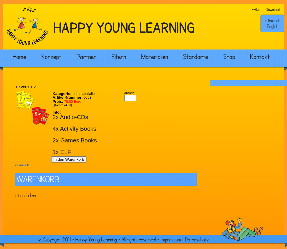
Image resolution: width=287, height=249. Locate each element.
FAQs (256, 9)
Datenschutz (197, 239)
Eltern (118, 56)
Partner (86, 56)
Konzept (51, 56)
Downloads (273, 9)
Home (19, 56)
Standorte (195, 56)
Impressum (170, 239)
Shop (229, 56)
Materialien (154, 56)
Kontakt (260, 56)
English (272, 26)
